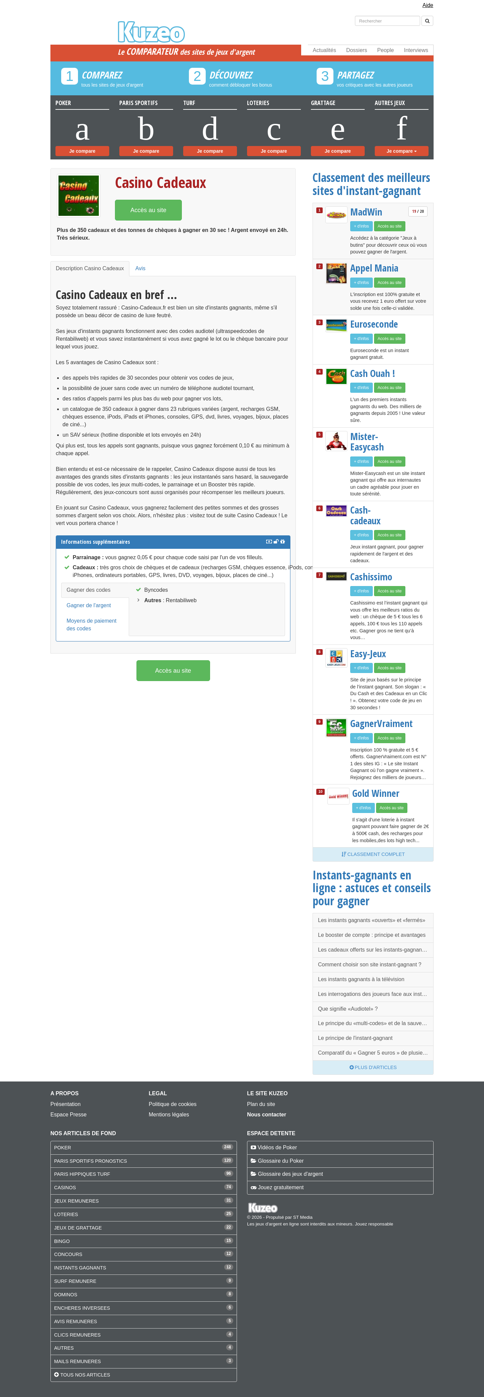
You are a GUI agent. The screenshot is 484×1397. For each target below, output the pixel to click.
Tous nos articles (85, 1375)
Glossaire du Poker (281, 1161)
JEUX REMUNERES (76, 1201)
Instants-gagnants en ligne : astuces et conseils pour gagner (372, 888)
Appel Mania (374, 267)
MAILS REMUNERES (77, 1361)
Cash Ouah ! (372, 373)
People (385, 50)
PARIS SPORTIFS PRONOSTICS (90, 1161)
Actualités (324, 50)
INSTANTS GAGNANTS (80, 1267)
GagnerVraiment (375, 723)
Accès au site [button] (148, 210)
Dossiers (356, 50)
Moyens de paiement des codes (92, 624)
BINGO (62, 1241)
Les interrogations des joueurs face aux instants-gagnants (376, 994)
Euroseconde (374, 324)
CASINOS (65, 1187)
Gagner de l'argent (89, 605)
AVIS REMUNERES (75, 1321)
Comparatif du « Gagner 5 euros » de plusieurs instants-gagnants (376, 1053)
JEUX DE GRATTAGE (78, 1228)
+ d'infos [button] (361, 226)
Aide (427, 5)
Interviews (416, 50)
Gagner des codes (89, 590)
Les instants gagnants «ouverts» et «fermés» (371, 920)
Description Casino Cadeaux (90, 268)
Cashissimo (371, 576)
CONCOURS (68, 1254)
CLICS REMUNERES (77, 1335)
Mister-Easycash (367, 441)
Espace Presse (68, 1114)
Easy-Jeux (368, 653)
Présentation (65, 1104)
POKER (62, 1147)
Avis (140, 268)
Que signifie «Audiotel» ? (348, 1009)
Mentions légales (169, 1114)
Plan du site (261, 1104)
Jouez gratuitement (281, 1187)
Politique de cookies (173, 1104)
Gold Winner (375, 793)
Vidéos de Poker (277, 1147)
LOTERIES (66, 1214)
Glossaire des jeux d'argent (290, 1174)
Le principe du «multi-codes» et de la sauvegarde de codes (376, 1023)
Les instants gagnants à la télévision (361, 979)
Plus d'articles (373, 1067)
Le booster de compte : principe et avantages (372, 935)
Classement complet (373, 854)
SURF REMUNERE (75, 1281)
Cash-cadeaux (365, 515)
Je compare (82, 151)
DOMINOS (65, 1294)
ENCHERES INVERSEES (82, 1308)
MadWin (366, 211)
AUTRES (64, 1348)
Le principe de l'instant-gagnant (355, 1038)
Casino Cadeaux (160, 182)
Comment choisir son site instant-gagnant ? (369, 964)
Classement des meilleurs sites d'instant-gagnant (371, 183)
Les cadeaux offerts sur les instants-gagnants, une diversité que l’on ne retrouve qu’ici (376, 950)
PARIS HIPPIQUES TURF (82, 1174)
